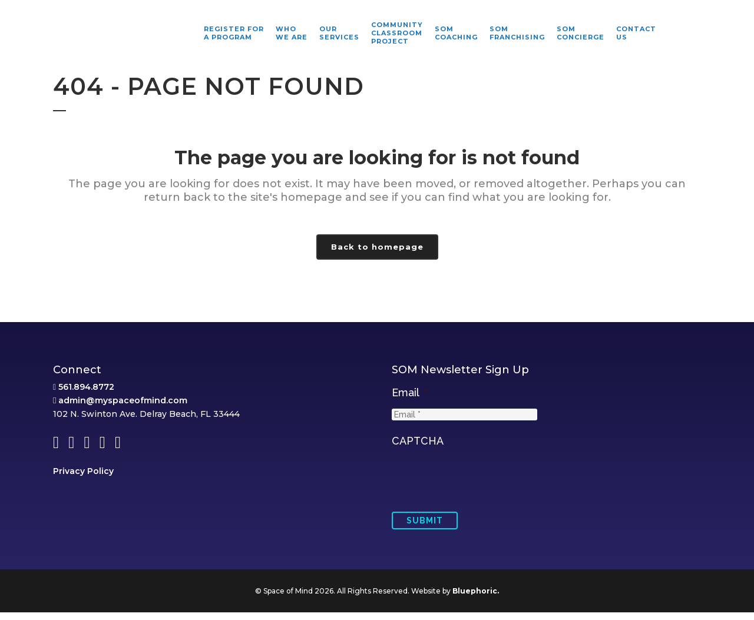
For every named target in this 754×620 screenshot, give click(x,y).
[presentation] (481, 485)
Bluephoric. (475, 598)
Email (409, 400)
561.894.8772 (86, 394)
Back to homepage (377, 246)
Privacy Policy (83, 478)
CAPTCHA (418, 448)
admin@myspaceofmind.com (122, 408)
